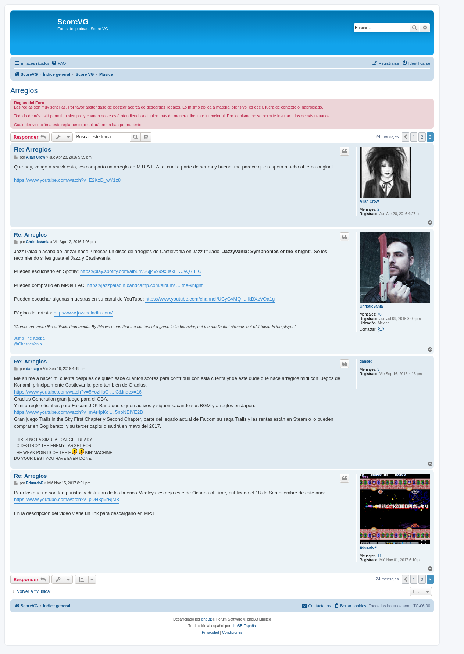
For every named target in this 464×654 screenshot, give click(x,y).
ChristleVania (371, 306)
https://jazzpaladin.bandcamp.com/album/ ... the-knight (145, 285)
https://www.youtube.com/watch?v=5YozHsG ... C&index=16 (78, 392)
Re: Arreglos (32, 149)
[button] (405, 136)
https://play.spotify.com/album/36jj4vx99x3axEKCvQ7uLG (140, 271)
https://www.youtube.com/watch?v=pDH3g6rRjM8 (66, 499)
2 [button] (422, 137)
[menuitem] (58, 63)
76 (379, 314)
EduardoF (368, 547)
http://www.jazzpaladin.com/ (83, 313)
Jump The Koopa (29, 338)
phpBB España (243, 626)
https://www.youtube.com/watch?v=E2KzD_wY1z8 (67, 180)
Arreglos (24, 90)
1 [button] (414, 137)
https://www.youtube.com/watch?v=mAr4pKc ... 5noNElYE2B (78, 412)
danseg (366, 361)
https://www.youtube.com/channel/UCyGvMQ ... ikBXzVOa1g (210, 299)
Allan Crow (369, 201)
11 (379, 556)
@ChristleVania (28, 344)
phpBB (207, 619)
